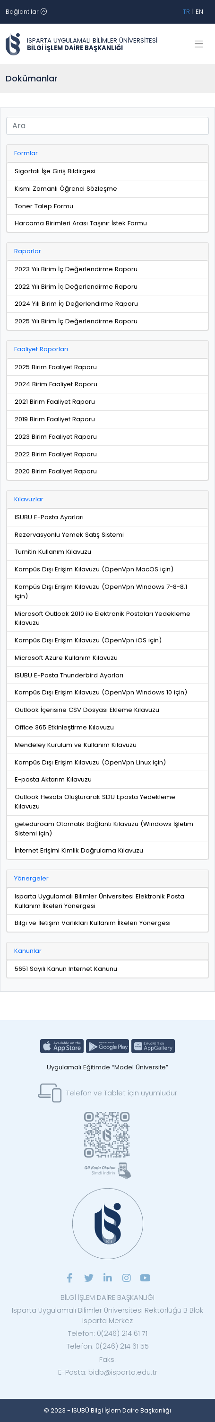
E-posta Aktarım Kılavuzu (53, 779)
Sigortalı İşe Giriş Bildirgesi (55, 171)
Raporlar (27, 251)
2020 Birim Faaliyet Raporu (56, 471)
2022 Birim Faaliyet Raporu (56, 454)
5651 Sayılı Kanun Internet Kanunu (66, 968)
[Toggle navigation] (26, 12)
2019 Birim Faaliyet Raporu (55, 419)
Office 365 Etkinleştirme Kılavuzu (64, 727)
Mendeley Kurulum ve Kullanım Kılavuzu (76, 744)
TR (186, 11)
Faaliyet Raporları (41, 349)
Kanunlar (28, 950)
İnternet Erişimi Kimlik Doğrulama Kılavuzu (79, 850)
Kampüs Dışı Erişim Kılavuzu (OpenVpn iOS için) (88, 640)
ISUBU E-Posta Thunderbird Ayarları (69, 675)
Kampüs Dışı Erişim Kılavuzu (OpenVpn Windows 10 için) (101, 692)
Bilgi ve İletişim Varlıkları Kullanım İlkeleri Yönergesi (93, 922)
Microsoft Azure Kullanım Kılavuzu (66, 657)
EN (199, 11)
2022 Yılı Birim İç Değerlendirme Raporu (76, 286)
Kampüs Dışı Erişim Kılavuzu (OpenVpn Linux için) (90, 762)
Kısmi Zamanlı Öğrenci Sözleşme (66, 188)
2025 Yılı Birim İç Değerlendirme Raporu (76, 321)
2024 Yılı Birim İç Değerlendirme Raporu (76, 303)
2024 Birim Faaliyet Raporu (56, 384)
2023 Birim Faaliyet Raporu (56, 436)
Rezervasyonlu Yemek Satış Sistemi (69, 534)
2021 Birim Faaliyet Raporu (55, 401)
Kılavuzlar (28, 499)
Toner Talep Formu (44, 206)
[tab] (107, 153)
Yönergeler (31, 878)
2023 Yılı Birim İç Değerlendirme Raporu (76, 269)
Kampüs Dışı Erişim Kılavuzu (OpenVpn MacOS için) (94, 569)
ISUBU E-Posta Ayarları (49, 517)
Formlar (26, 153)
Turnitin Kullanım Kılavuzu (53, 551)
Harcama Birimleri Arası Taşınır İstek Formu (81, 223)
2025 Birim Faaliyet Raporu (56, 367)
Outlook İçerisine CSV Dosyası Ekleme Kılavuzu (87, 709)
